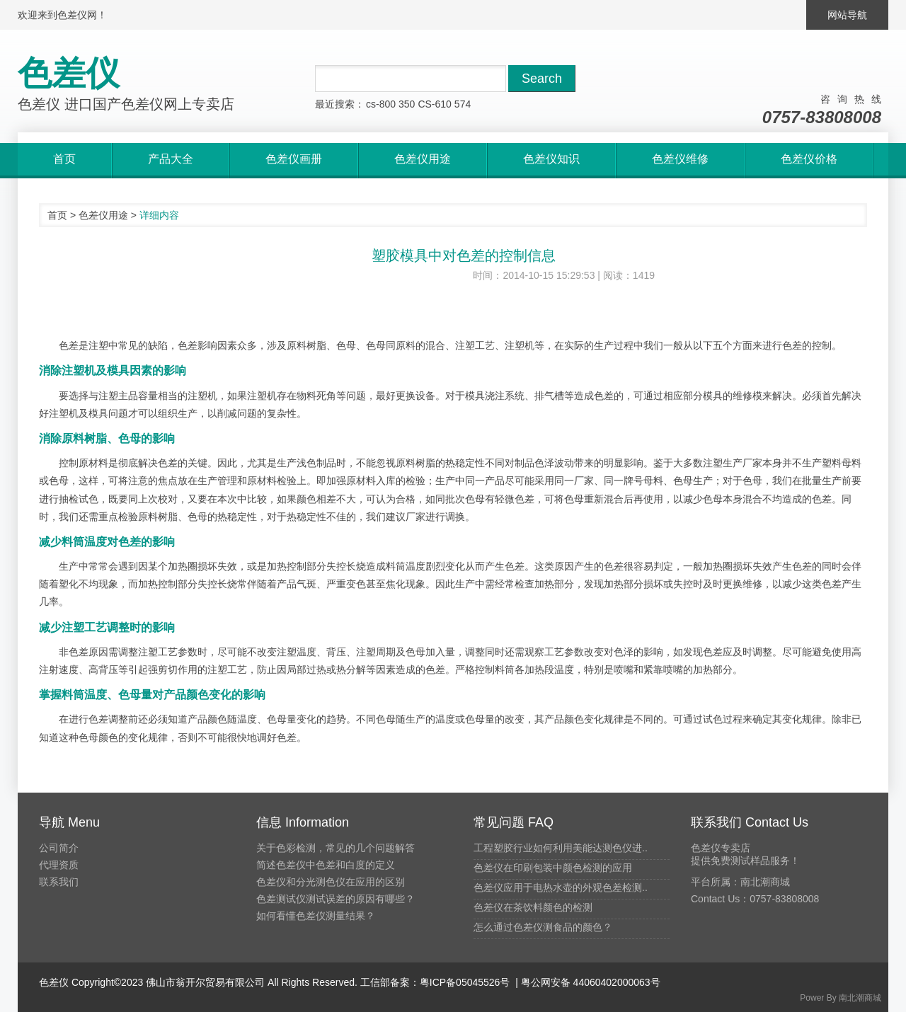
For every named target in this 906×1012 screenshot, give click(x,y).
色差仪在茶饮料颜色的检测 (533, 907)
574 (462, 104)
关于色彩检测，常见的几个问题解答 (335, 847)
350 (406, 104)
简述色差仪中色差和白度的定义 (325, 864)
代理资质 (59, 864)
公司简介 (59, 847)
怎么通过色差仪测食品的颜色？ (543, 927)
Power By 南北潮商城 (840, 998)
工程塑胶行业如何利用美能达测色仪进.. (561, 847)
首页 (57, 215)
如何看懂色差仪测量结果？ (315, 915)
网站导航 (847, 15)
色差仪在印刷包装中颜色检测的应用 (553, 867)
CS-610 (434, 104)
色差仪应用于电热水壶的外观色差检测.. (561, 887)
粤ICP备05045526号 (465, 982)
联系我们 (59, 881)
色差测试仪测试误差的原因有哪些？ (335, 898)
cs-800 (381, 104)
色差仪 (54, 982)
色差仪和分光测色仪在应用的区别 (330, 881)
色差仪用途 (103, 215)
